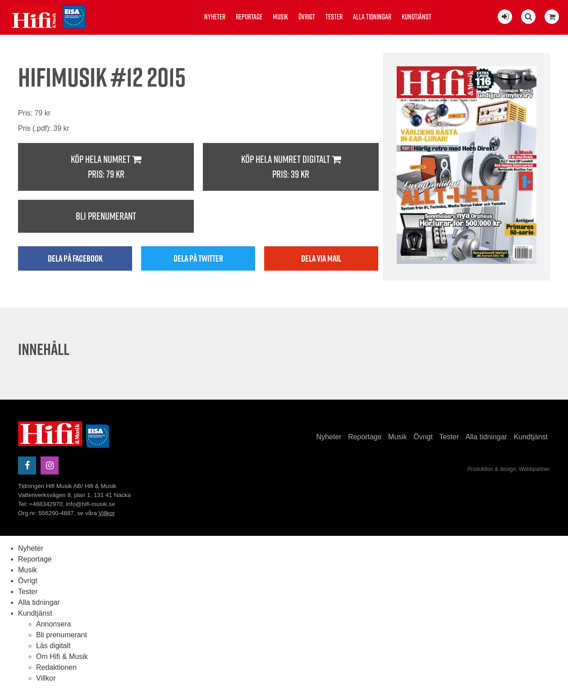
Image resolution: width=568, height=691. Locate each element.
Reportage (249, 17)
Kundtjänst (416, 17)
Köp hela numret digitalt (290, 167)
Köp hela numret (106, 167)
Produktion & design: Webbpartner (508, 469)
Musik (280, 17)
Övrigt (306, 17)
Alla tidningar (372, 17)
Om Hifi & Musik (62, 656)
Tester (334, 17)
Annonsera (53, 624)
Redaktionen (56, 667)
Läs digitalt (53, 646)
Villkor (107, 513)
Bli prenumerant (106, 216)
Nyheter (214, 17)
